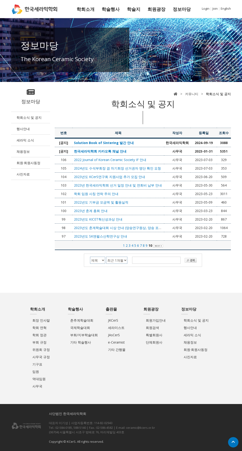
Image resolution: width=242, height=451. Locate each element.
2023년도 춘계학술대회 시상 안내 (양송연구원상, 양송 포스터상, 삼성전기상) (131, 228)
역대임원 (39, 379)
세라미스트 (116, 327)
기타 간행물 (116, 349)
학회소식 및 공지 (29, 117)
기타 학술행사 (80, 342)
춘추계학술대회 (81, 320)
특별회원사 (154, 335)
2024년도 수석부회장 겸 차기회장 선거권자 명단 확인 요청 (117, 168)
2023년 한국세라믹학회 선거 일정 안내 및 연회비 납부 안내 (118, 185)
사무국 (37, 386)
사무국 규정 (41, 357)
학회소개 (86, 9)
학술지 (133, 9)
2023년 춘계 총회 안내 (91, 210)
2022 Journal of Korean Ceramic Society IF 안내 (110, 159)
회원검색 (152, 327)
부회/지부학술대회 (84, 335)
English (226, 8)
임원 (35, 371)
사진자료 (23, 174)
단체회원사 (154, 342)
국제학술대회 (80, 327)
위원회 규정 (41, 349)
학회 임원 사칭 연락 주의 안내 (96, 193)
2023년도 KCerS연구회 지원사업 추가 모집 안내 (109, 176)
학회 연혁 (39, 327)
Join (215, 8)
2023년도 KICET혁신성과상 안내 (98, 219)
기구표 (37, 364)
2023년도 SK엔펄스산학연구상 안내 (100, 236)
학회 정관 (39, 335)
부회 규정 (39, 342)
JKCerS (113, 320)
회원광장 (156, 9)
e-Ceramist (116, 342)
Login (205, 8)
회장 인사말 (41, 320)
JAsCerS (114, 335)
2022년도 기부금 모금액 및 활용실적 (101, 202)
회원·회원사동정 (28, 163)
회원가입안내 (156, 320)
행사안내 (23, 129)
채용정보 (23, 151)
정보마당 (182, 9)
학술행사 (111, 9)
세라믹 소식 (25, 140)
